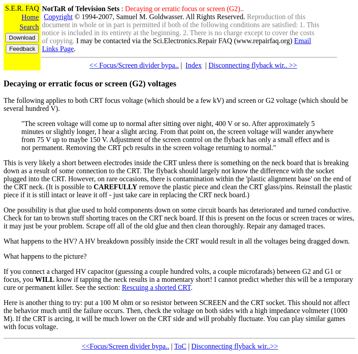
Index (194, 65)
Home (30, 17)
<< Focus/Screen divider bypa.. (134, 65)
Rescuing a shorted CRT (156, 287)
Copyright (58, 16)
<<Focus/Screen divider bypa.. (125, 346)
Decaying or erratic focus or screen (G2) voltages (90, 83)
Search (29, 27)
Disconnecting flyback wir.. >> (252, 65)
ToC (180, 346)
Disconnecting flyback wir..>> (234, 346)
